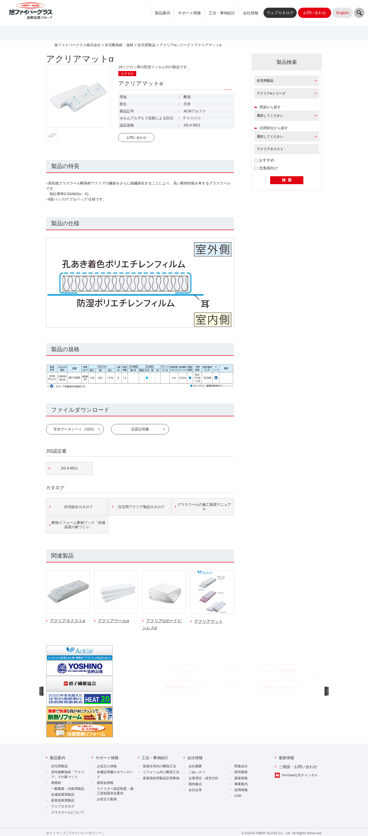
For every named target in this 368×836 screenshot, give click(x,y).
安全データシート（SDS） (75, 429)
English (342, 12)
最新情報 (286, 758)
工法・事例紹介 (222, 13)
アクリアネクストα (67, 621)
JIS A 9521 (69, 468)
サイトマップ (56, 833)
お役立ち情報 (107, 766)
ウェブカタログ (62, 806)
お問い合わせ (136, 137)
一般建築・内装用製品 (67, 789)
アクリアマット (208, 621)
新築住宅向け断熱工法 (159, 766)
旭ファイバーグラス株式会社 (77, 45)
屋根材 (56, 783)
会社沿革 (195, 790)
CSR (237, 796)
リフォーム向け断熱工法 (161, 772)
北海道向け (266, 168)
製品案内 (162, 13)
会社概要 (195, 766)
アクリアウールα (113, 621)
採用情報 (241, 790)
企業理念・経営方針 (203, 778)
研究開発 (241, 772)
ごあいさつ (197, 772)
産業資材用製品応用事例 (161, 778)
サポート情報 (189, 13)
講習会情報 (105, 783)
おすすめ (264, 160)
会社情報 (250, 13)
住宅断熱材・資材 (119, 45)
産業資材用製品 (62, 800)
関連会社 (241, 766)
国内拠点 (195, 784)
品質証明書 (140, 429)
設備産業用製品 (62, 794)
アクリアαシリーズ (174, 45)
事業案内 (241, 784)
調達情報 (241, 778)
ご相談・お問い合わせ (298, 766)
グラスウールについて (67, 812)
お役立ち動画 (107, 799)
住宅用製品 (146, 45)
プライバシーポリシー (84, 833)
